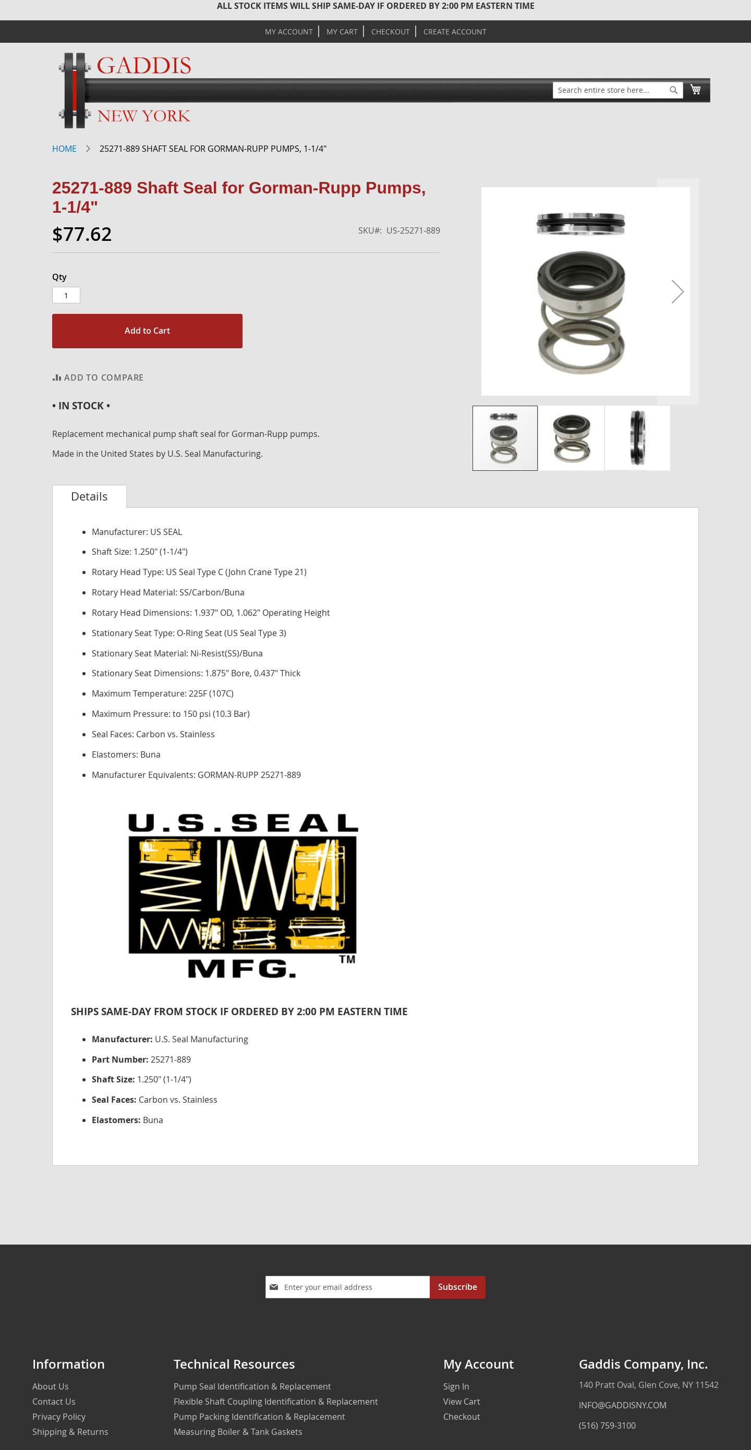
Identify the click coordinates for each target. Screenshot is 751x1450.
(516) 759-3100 (607, 1425)
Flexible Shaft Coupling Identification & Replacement (276, 1401)
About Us (50, 1386)
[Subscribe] (458, 1287)
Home (64, 148)
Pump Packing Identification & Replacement (259, 1416)
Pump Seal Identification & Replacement (252, 1386)
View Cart (461, 1401)
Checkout (390, 31)
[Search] (674, 90)
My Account (289, 31)
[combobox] (618, 90)
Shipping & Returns (70, 1431)
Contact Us (54, 1401)
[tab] (89, 496)
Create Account (455, 31)
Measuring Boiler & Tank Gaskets (238, 1431)
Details (89, 496)
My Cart (342, 31)
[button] (678, 291)
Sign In (456, 1386)
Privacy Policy (59, 1416)
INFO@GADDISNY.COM (623, 1405)
